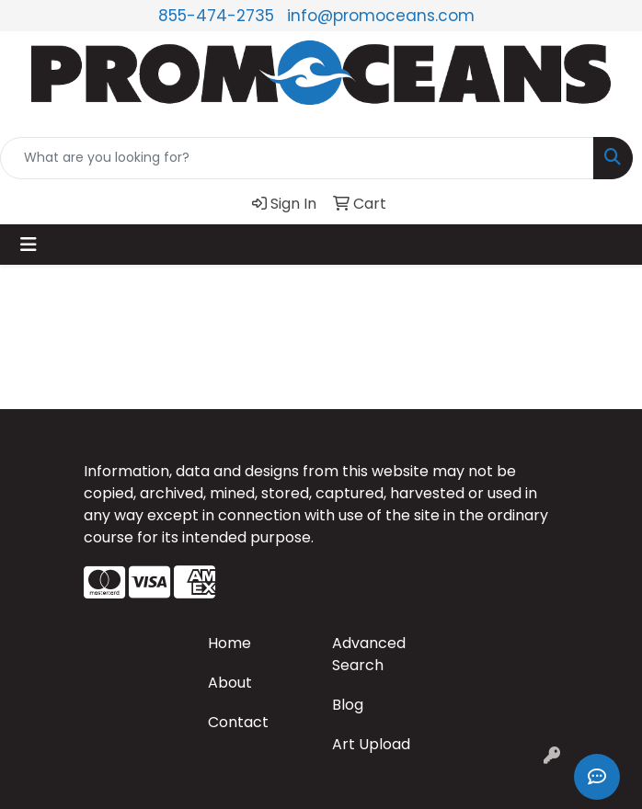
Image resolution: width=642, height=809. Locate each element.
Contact (238, 722)
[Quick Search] (297, 158)
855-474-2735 (216, 16)
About (230, 682)
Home (229, 643)
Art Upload (371, 744)
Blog (347, 704)
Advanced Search (369, 654)
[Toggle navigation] (28, 244)
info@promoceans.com (381, 16)
